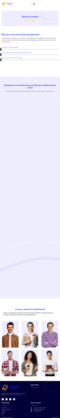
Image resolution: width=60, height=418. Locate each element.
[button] (44, 388)
